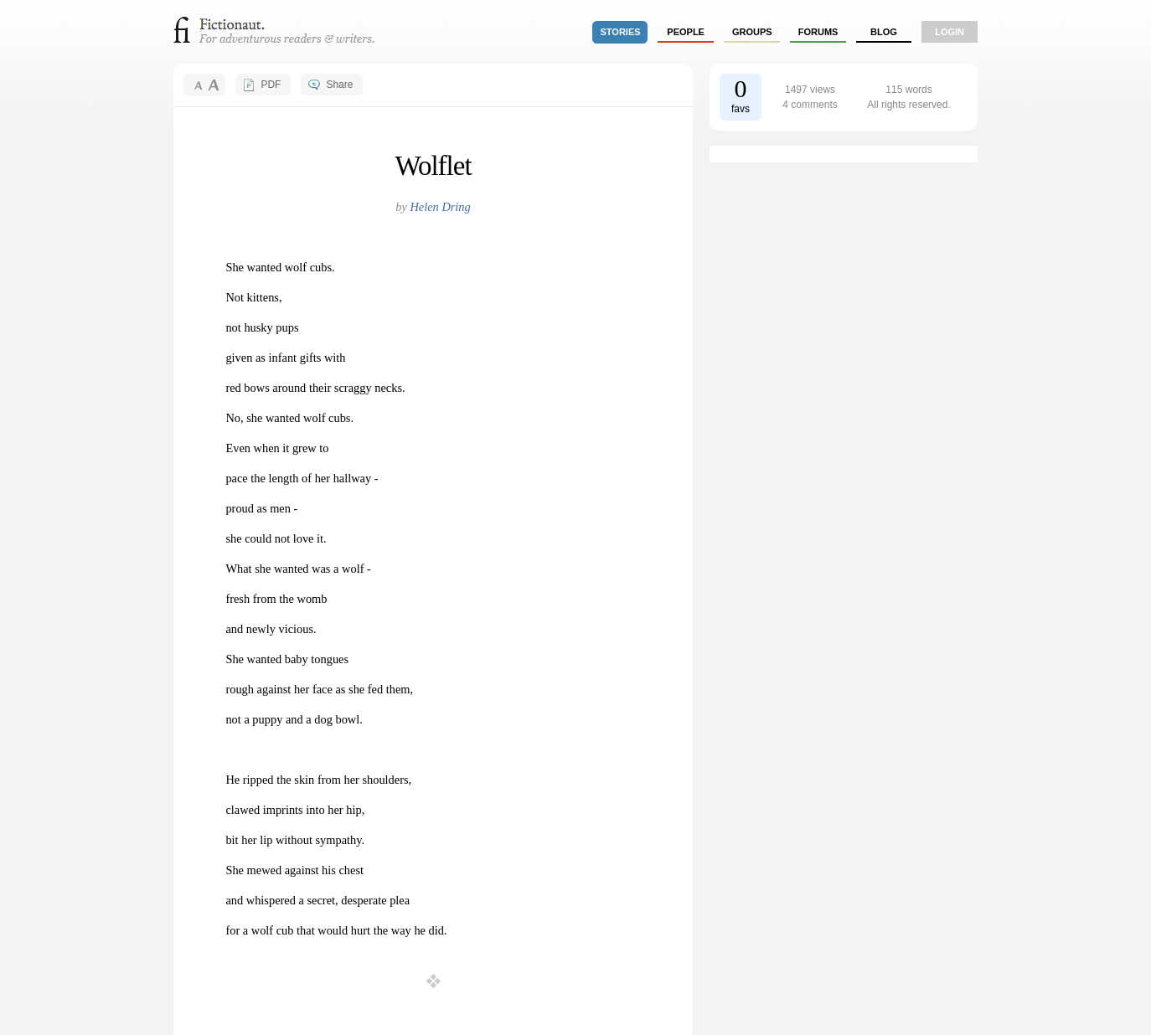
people (686, 32)
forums (818, 32)
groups (752, 32)
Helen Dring (440, 207)
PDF (271, 84)
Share (339, 84)
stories (621, 32)
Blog (883, 32)
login (949, 32)
